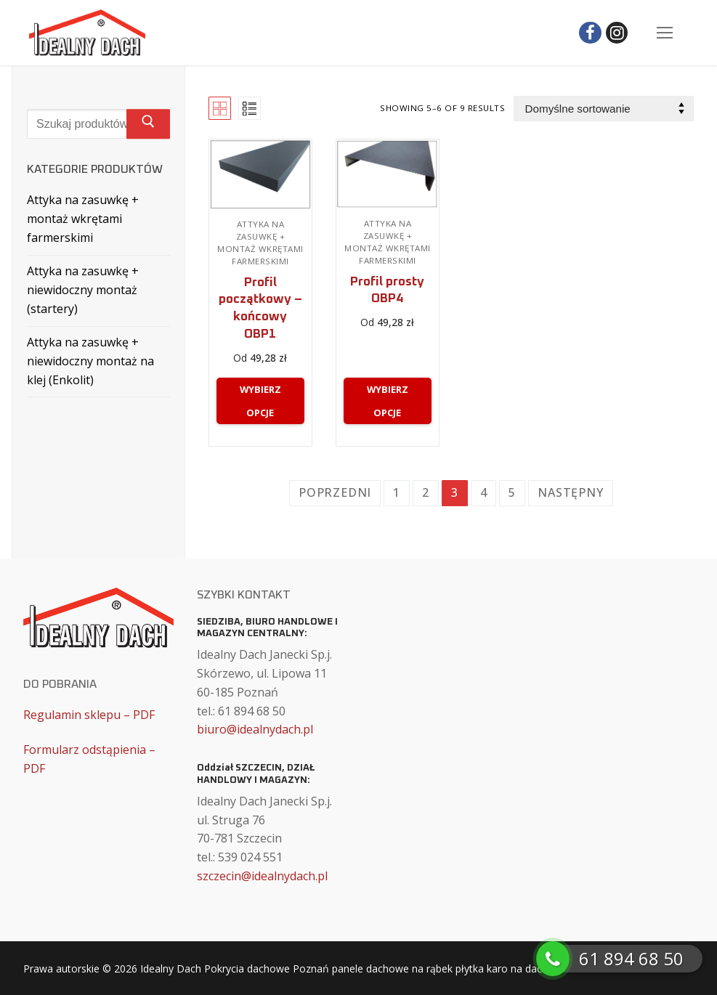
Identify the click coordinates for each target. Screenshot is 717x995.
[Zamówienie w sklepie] (604, 108)
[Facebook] (590, 33)
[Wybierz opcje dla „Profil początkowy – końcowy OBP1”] (260, 401)
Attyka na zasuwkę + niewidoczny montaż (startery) (83, 290)
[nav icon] (664, 32)
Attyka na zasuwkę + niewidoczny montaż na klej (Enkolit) (90, 361)
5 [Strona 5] (512, 492)
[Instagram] (617, 33)
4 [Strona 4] (483, 492)
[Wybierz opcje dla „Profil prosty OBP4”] (388, 401)
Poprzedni (335, 492)
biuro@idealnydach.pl (255, 729)
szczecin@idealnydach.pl (262, 876)
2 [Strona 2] (425, 492)
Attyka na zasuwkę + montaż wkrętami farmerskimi (260, 242)
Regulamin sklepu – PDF (89, 715)
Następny (570, 492)
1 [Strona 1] (396, 492)
